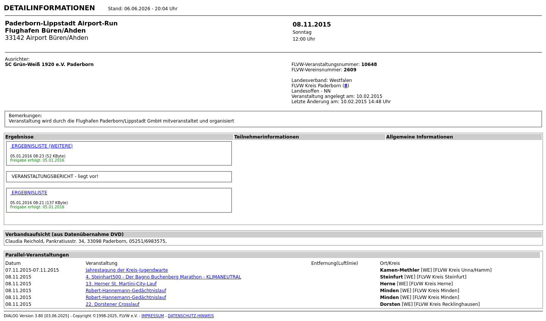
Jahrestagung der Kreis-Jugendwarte (127, 270)
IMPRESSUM (152, 316)
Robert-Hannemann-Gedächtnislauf (126, 290)
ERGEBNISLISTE (28, 192)
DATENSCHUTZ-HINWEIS (191, 316)
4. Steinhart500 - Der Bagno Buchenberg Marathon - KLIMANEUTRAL (163, 277)
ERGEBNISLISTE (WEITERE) (41, 146)
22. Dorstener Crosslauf (113, 304)
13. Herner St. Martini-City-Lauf (121, 283)
